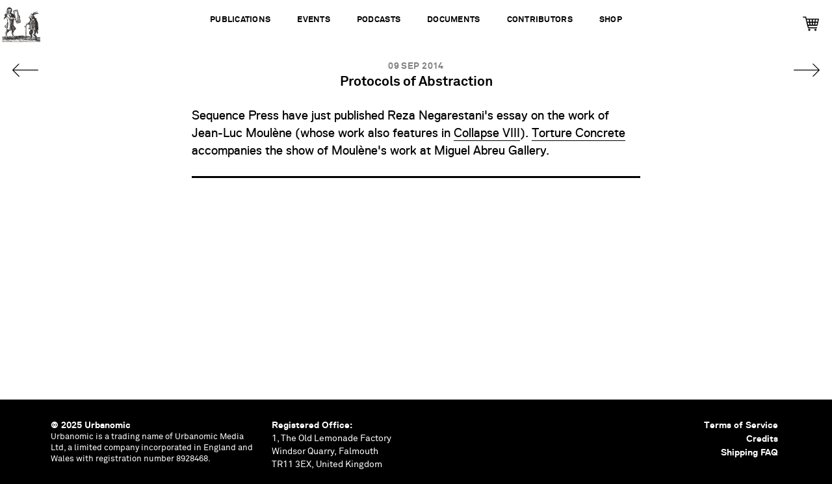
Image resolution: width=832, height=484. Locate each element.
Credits (762, 438)
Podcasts (378, 20)
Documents (453, 20)
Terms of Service (741, 425)
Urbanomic (21, 21)
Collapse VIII (487, 133)
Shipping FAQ (749, 452)
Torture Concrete (578, 133)
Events (313, 20)
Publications (240, 20)
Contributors (540, 20)
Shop (610, 20)
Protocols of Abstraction (416, 82)
